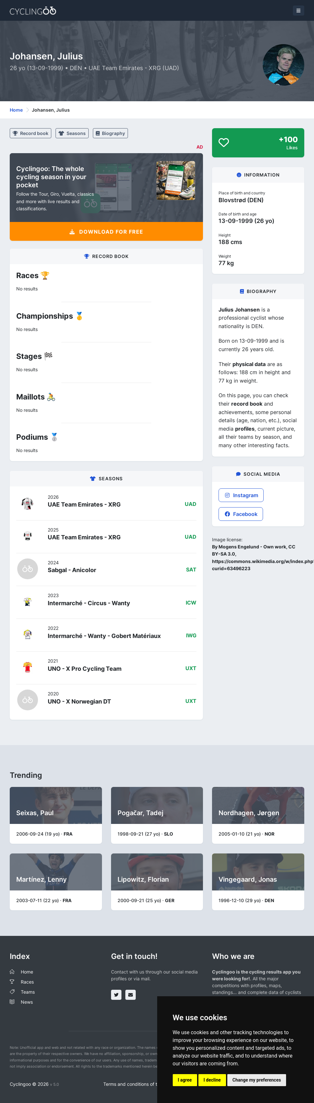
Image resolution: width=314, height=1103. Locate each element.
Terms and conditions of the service (141, 1084)
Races (27, 982)
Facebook (240, 514)
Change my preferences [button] (256, 1080)
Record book (30, 133)
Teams (28, 992)
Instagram (241, 495)
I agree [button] (185, 1080)
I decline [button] (212, 1080)
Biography (110, 133)
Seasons (72, 133)
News (27, 1002)
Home (16, 110)
